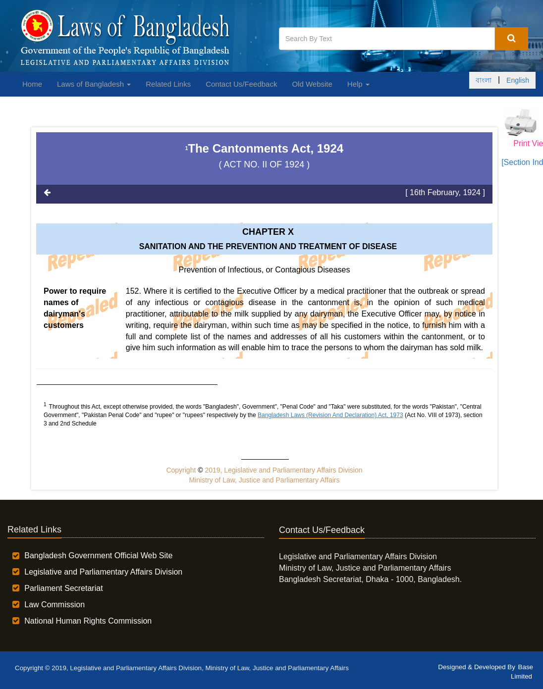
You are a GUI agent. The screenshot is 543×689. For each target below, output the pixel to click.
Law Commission (54, 604)
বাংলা (483, 80)
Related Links (168, 84)
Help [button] (358, 84)
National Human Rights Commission (88, 621)
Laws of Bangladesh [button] (94, 84)
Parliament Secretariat (63, 588)
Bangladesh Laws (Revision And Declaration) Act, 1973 (330, 415)
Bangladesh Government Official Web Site (98, 555)
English (517, 80)
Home (32, 84)
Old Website (312, 84)
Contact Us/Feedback (241, 84)
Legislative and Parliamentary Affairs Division (103, 572)
